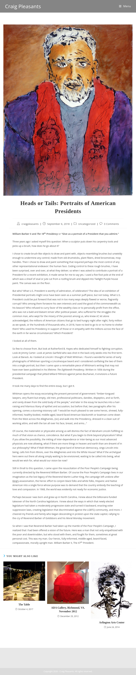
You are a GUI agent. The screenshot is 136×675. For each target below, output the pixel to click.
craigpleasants (30, 224)
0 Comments (111, 224)
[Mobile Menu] (125, 6)
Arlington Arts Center (112, 622)
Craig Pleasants (23, 6)
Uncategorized (86, 224)
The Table (24, 604)
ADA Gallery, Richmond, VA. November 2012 (68, 609)
